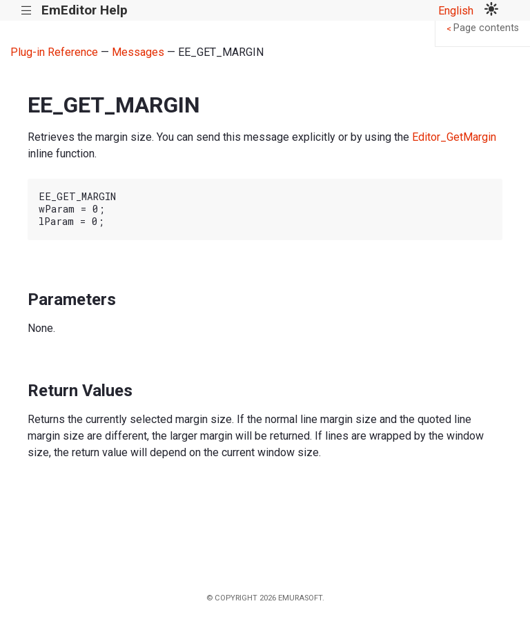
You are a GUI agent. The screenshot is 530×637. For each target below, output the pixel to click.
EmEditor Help (84, 10)
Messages (138, 52)
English (455, 10)
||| (26, 11)
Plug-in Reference (54, 52)
